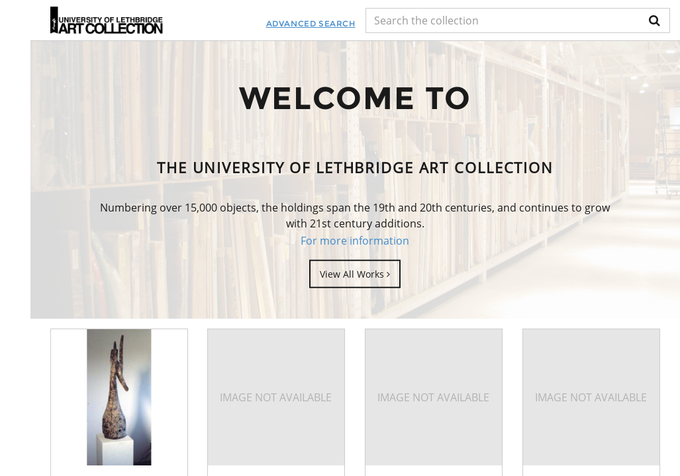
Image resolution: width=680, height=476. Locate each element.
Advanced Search (311, 23)
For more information (355, 240)
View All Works (355, 274)
